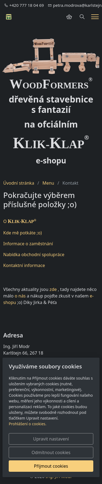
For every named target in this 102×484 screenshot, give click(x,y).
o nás (20, 296)
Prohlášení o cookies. (27, 423)
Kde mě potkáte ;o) (22, 233)
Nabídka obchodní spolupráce (33, 254)
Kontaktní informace (24, 265)
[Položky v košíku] (69, 17)
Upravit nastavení (51, 439)
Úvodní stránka (18, 183)
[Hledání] (82, 17)
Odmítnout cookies (51, 452)
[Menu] (95, 16)
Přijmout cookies (51, 466)
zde (53, 289)
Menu (48, 183)
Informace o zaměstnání (28, 244)
